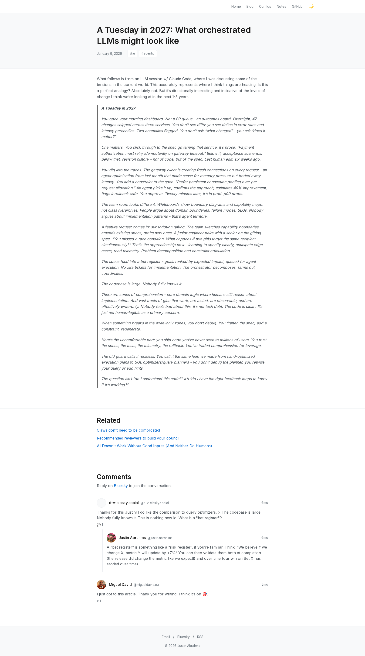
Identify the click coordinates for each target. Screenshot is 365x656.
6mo (264, 503)
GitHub (297, 6)
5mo (265, 584)
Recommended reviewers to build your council (138, 438)
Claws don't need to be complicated (128, 430)
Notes (281, 6)
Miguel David (121, 584)
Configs (265, 6)
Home (236, 6)
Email (166, 637)
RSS (200, 637)
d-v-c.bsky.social (124, 502)
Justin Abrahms (133, 537)
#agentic (148, 53)
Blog (250, 6)
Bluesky (121, 485)
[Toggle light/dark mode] (311, 6)
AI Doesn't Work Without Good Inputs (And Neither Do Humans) (154, 445)
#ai (132, 53)
